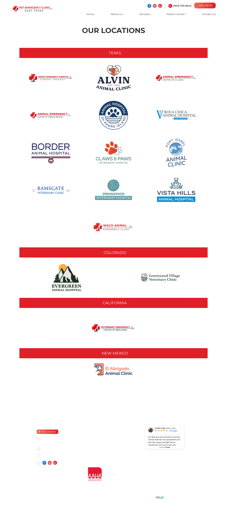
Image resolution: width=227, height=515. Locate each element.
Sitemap (41, 497)
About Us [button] (116, 14)
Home (90, 14)
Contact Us (209, 14)
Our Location (49, 431)
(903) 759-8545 (182, 5)
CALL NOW (205, 5)
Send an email (50, 455)
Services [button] (144, 14)
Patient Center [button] (175, 14)
